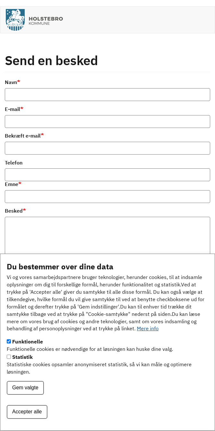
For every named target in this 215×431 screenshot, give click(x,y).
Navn (11, 82)
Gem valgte (25, 399)
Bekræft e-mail (23, 136)
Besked (14, 211)
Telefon (13, 163)
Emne (11, 184)
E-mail (12, 109)
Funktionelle (27, 354)
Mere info (148, 340)
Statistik (22, 369)
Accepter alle (27, 423)
